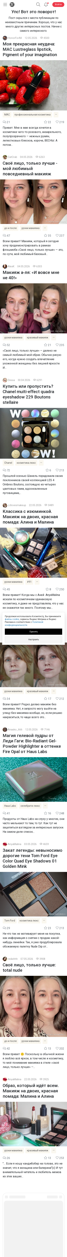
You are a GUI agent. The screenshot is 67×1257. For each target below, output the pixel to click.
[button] (38, 4)
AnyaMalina (14, 844)
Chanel (8, 462)
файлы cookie (12, 619)
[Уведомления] (46, 4)
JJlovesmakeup (17, 505)
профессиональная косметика (32, 114)
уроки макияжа (30, 228)
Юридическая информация (33, 1229)
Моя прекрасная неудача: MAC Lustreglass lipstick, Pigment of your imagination (30, 49)
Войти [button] (58, 4)
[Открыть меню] (4, 4)
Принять (33, 631)
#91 (29, 581)
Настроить (33, 639)
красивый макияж (37, 337)
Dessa (11, 380)
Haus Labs (10, 805)
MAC (7, 114)
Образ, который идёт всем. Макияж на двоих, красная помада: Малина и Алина (31, 1091)
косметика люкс (26, 462)
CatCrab (12, 157)
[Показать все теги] (56, 114)
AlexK (11, 266)
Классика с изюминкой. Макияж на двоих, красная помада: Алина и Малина (30, 517)
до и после (10, 228)
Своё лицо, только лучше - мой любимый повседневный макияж (30, 168)
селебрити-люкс (30, 805)
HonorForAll (15, 38)
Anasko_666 (15, 729)
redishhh (13, 958)
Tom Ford (9, 920)
